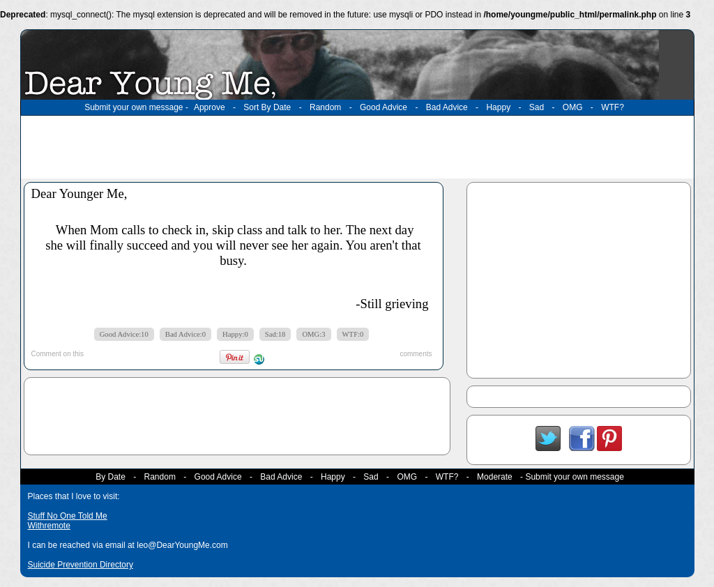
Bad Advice (447, 107)
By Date (111, 477)
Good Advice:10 (124, 334)
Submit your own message (133, 107)
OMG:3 (313, 334)
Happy (498, 107)
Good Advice (383, 107)
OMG (573, 107)
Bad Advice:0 (185, 334)
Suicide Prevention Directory (80, 565)
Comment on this (57, 354)
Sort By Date (267, 107)
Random (325, 107)
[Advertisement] (357, 147)
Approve (209, 107)
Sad (536, 107)
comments (416, 354)
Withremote (49, 526)
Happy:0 (235, 334)
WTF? (612, 107)
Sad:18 (275, 334)
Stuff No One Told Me (67, 516)
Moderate (494, 477)
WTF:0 (353, 334)
